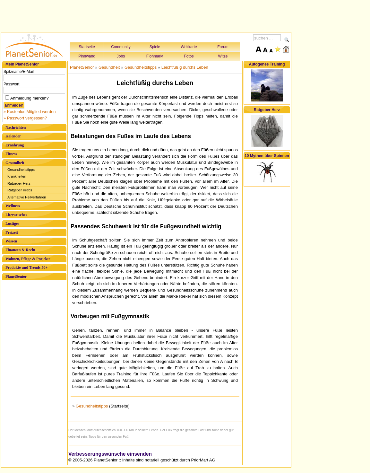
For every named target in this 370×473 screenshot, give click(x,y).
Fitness (11, 154)
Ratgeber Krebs (19, 190)
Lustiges (12, 223)
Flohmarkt (154, 56)
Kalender (13, 136)
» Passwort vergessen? (25, 118)
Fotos (189, 56)
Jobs (121, 56)
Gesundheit (14, 163)
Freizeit (11, 232)
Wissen (11, 241)
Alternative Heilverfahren (26, 197)
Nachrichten (15, 127)
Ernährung (14, 145)
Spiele (155, 47)
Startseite (87, 47)
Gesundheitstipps (21, 169)
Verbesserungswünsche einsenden (110, 454)
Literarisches (16, 215)
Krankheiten (16, 176)
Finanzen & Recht (20, 250)
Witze (223, 56)
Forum (222, 47)
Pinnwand (86, 56)
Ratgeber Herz (18, 183)
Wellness (12, 206)
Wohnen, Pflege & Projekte (27, 259)
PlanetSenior (16, 276)
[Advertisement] (146, 15)
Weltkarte (189, 47)
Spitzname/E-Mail (19, 71)
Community (121, 47)
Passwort (11, 84)
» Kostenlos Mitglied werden (30, 111)
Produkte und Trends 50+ (26, 267)
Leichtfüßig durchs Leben (184, 67)
